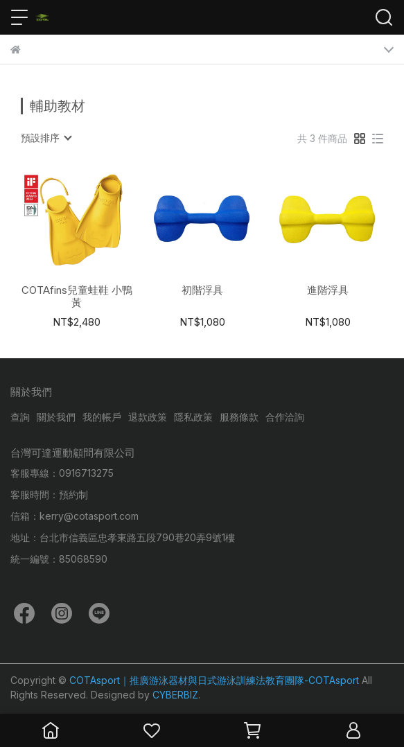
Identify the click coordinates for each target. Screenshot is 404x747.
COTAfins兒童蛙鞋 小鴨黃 (76, 296)
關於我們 (56, 417)
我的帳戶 (101, 417)
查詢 (20, 417)
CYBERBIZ (175, 695)
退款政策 (147, 417)
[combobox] (46, 137)
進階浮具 (328, 290)
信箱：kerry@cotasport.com (74, 516)
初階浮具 (202, 290)
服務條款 (239, 417)
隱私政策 (193, 417)
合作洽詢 (284, 417)
